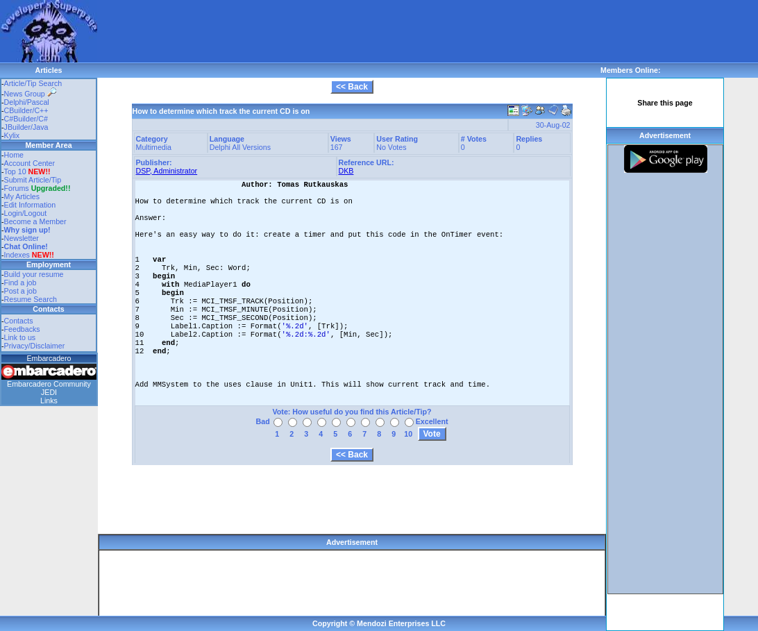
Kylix (12, 135)
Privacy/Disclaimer (34, 346)
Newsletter (21, 238)
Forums (37, 188)
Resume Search (30, 299)
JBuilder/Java (26, 127)
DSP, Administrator (167, 171)
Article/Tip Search (33, 83)
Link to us (20, 337)
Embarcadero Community (49, 384)
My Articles (22, 196)
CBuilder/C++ (26, 110)
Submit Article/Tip (33, 180)
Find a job (20, 282)
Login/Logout (25, 213)
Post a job (20, 291)
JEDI (49, 392)
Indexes (17, 255)
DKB (346, 171)
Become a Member (35, 221)
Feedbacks (22, 329)
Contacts (18, 321)
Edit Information (30, 205)
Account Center (29, 163)
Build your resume (34, 274)
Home (14, 155)
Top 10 (15, 171)
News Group (30, 94)
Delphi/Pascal (26, 102)
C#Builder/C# (26, 119)
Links (49, 400)
